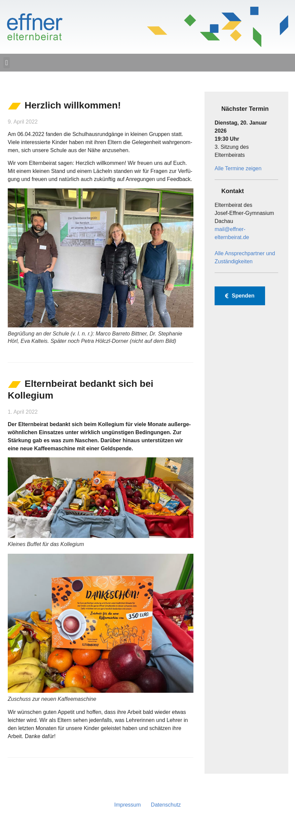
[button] (6, 62)
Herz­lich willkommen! (73, 105)
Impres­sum (127, 805)
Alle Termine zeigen (238, 168)
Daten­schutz (166, 805)
